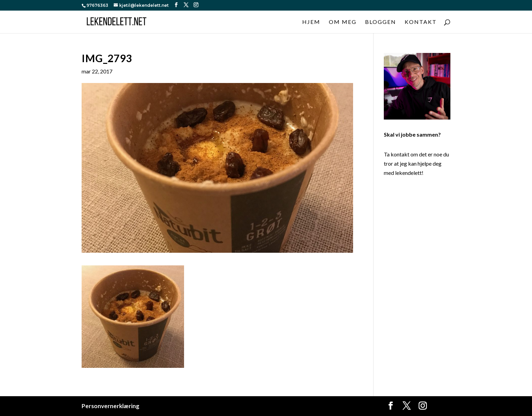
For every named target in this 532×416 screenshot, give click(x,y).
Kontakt (421, 22)
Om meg (342, 22)
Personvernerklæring (110, 406)
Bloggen (380, 22)
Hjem (311, 22)
